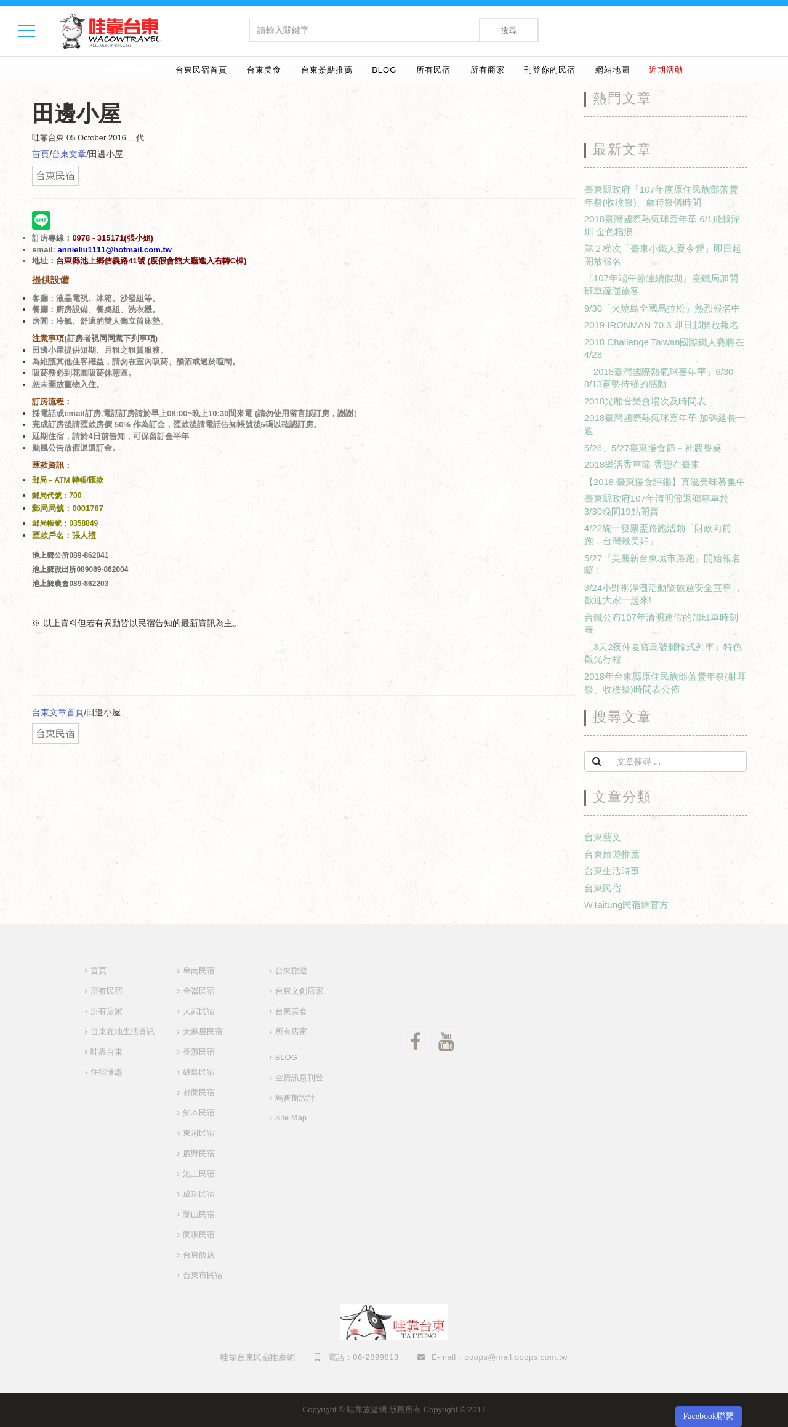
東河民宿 (199, 1133)
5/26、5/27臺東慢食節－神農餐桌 (653, 448)
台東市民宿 (203, 1275)
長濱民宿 (199, 1051)
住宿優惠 (106, 1072)
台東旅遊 (291, 970)
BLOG (384, 69)
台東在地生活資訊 (122, 1031)
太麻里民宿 (203, 1031)
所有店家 (106, 1011)
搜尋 (509, 30)
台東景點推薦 (327, 69)
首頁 (40, 154)
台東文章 (69, 154)
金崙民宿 (199, 990)
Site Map (291, 1117)
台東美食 (264, 69)
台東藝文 (602, 837)
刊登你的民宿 (550, 69)
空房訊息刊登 (299, 1077)
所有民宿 (433, 69)
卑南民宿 (199, 970)
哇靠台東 (106, 1051)
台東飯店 (199, 1255)
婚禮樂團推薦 (130, 69)
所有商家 (487, 69)
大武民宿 (199, 1011)
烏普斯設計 (295, 1098)
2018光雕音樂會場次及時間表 (645, 401)
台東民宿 (602, 888)
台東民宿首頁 (201, 69)
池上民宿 (199, 1173)
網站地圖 (612, 69)
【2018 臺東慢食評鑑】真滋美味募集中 (665, 481)
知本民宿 (199, 1112)
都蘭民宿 (199, 1092)
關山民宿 (199, 1214)
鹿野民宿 (199, 1153)
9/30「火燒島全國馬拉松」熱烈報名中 (662, 308)
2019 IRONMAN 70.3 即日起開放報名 (661, 325)
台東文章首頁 (58, 712)
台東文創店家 (299, 990)
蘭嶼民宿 (199, 1234)
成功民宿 (199, 1194)
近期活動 (666, 69)
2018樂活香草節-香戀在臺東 (642, 464)
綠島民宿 (199, 1072)
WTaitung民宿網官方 (626, 904)
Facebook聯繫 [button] (708, 1416)
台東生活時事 (612, 871)
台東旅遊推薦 (612, 854)
